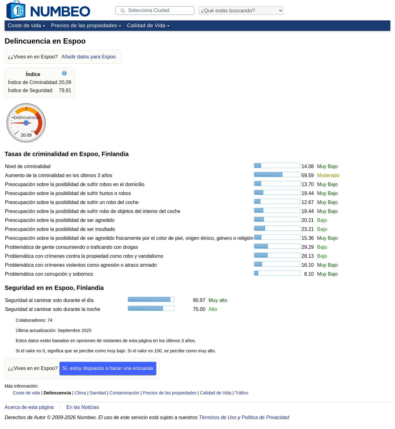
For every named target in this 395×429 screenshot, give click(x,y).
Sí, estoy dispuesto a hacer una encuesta (107, 368)
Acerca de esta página (29, 407)
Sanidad (97, 392)
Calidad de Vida (146, 25)
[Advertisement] (344, 72)
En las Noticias (82, 407)
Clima (80, 392)
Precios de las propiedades (84, 25)
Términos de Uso (217, 417)
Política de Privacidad (265, 417)
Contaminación (124, 392)
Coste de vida (24, 25)
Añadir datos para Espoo (88, 56)
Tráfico (241, 392)
